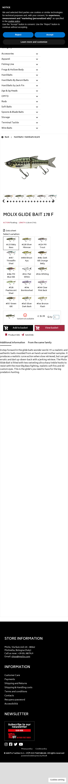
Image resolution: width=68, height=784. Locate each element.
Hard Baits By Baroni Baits (15, 80)
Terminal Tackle (10, 122)
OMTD (5, 96)
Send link (29, 335)
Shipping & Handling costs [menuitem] (18, 688)
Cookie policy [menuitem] (41, 749)
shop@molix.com (21, 657)
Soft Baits (6, 107)
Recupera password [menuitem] (14, 700)
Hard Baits (6, 75)
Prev (7, 202)
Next (49, 202)
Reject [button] (18, 34)
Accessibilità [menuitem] (11, 704)
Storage (5, 117)
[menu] (34, 651)
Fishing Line (7, 64)
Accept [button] (49, 34)
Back (5, 137)
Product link (14, 335)
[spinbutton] (56, 317)
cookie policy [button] (14, 21)
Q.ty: (50, 317)
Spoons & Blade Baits (12, 112)
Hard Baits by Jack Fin (12, 85)
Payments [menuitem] (9, 679)
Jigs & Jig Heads (9, 91)
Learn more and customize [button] (34, 42)
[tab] (20, 54)
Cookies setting (57, 780)
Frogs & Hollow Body (12, 70)
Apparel (5, 59)
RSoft (44, 755)
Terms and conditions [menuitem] (15, 692)
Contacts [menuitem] (9, 696)
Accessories (7, 54)
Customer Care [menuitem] (12, 675)
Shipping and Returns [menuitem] (15, 683)
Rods (4, 101)
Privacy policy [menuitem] (27, 749)
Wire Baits (6, 128)
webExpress (34, 755)
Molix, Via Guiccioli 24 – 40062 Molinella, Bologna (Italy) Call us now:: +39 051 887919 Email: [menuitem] (19, 652)
